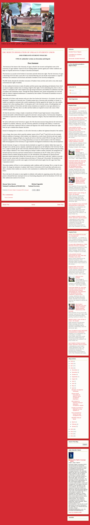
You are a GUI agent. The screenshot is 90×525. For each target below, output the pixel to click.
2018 (72, 363)
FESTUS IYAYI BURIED (79, 150)
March (73, 422)
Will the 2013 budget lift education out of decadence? (77, 108)
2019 (72, 361)
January (74, 426)
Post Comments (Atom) (36, 208)
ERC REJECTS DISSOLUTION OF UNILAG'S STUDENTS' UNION (77, 403)
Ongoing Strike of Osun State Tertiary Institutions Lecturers (76, 140)
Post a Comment (9, 197)
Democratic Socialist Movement (77, 58)
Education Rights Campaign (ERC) (78, 460)
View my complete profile (75, 512)
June (73, 383)
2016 (72, 368)
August (74, 379)
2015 (72, 429)
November (74, 372)
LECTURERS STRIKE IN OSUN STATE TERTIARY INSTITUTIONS (78, 217)
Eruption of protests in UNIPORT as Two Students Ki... (77, 409)
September (75, 376)
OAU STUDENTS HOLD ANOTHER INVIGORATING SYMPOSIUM (78, 204)
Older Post (60, 204)
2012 (72, 436)
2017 (72, 365)
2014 (72, 431)
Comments (73, 93)
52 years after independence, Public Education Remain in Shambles (78, 118)
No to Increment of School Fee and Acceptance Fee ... (77, 414)
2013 (72, 433)
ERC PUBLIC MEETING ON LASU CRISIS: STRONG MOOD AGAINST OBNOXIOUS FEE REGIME (77, 181)
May (73, 385)
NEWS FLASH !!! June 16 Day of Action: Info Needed (77, 193)
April (73, 388)
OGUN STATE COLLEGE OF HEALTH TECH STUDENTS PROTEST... (76, 396)
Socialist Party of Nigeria (75, 52)
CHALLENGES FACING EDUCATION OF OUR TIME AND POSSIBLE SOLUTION (77, 129)
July (73, 381)
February (74, 424)
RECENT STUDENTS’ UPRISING (77, 390)
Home (33, 204)
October (74, 374)
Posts (72, 90)
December (74, 370)
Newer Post (6, 204)
